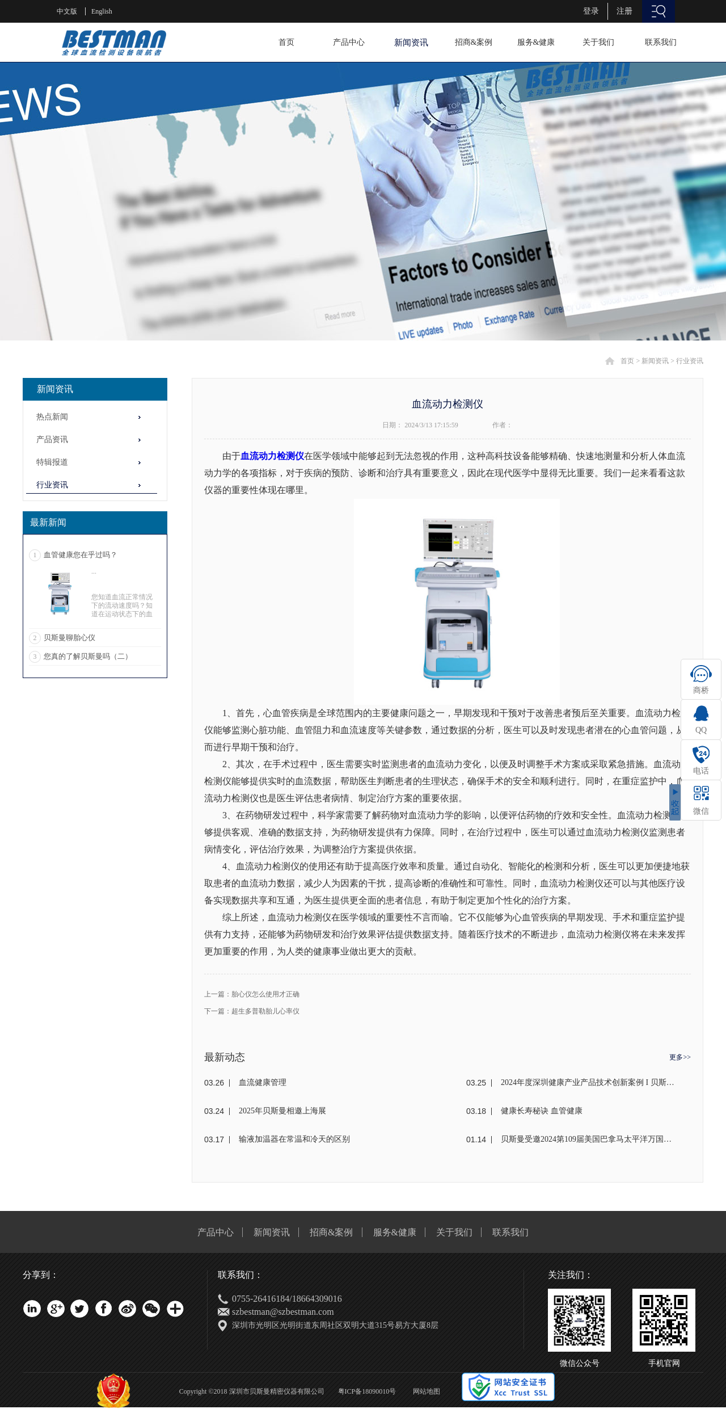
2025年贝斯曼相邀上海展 (282, 1111)
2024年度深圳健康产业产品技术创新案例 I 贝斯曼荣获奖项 (588, 1082)
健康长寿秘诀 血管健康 (542, 1111)
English (101, 11)
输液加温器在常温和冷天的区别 (294, 1139)
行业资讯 (689, 361)
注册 (624, 11)
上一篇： (251, 994)
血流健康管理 (262, 1082)
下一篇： (251, 1011)
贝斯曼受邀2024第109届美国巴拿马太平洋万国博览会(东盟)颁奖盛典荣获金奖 (588, 1139)
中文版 (67, 11)
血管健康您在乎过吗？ (80, 554)
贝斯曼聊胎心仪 (69, 637)
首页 (286, 42)
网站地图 (425, 1391)
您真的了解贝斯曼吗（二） (88, 656)
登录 (591, 11)
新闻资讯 (655, 361)
